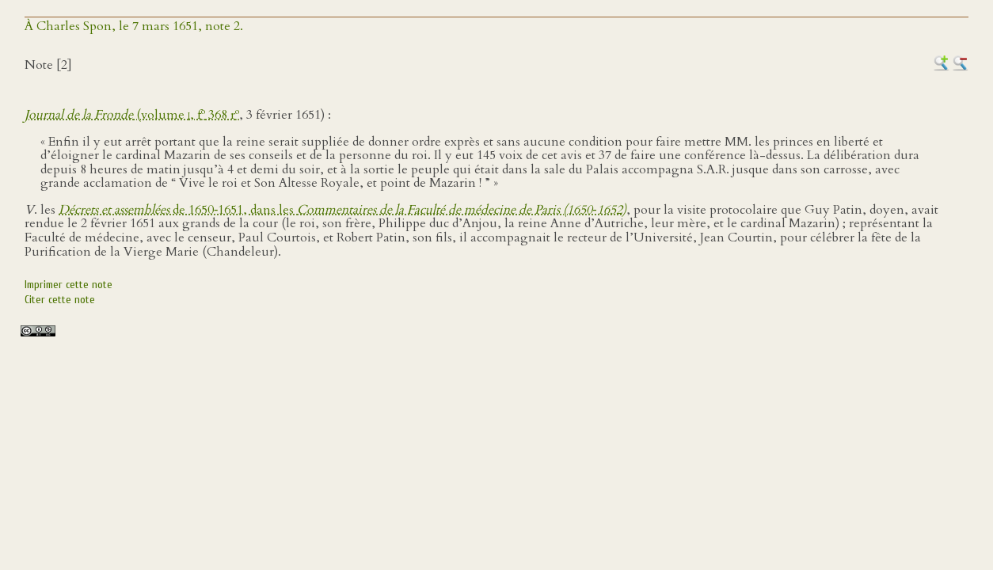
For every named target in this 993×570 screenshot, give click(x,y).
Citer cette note (60, 299)
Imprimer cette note (68, 284)
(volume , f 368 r (132, 115)
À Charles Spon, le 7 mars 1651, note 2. (134, 26)
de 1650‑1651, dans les (342, 209)
